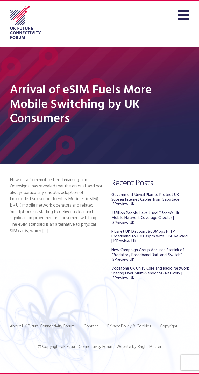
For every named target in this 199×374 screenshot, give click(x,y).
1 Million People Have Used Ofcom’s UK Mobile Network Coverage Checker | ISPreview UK (145, 218)
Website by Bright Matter (138, 346)
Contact (91, 326)
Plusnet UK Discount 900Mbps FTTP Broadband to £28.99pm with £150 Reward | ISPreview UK (149, 236)
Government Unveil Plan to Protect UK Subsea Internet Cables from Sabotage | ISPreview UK (146, 200)
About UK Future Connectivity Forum (42, 326)
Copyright (168, 326)
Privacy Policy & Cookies (129, 326)
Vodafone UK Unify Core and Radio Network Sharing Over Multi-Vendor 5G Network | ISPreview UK (150, 273)
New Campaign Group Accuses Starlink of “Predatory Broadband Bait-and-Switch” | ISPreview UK (147, 255)
